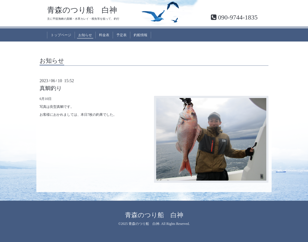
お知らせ (85, 35)
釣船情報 (140, 35)
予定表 (121, 35)
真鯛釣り (51, 88)
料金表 (104, 35)
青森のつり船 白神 (82, 10)
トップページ (61, 35)
